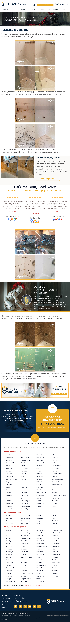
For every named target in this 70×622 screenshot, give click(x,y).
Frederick (24, 541)
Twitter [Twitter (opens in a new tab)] (25, 606)
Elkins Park (24, 530)
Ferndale (24, 455)
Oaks (38, 557)
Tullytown (55, 476)
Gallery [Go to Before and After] (32, 9)
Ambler (8, 533)
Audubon (9, 538)
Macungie (39, 523)
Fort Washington (26, 460)
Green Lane (25, 552)
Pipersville (39, 487)
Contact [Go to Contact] (66, 9)
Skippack (55, 535)
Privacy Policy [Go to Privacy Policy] (13, 615)
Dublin (8, 490)
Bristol (8, 466)
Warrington (55, 490)
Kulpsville (24, 581)
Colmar (8, 565)
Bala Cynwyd (10, 541)
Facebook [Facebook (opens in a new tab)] (20, 606)
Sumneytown (56, 546)
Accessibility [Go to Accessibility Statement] (4, 615)
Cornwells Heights (11, 479)
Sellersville (55, 455)
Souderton (55, 538)
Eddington (9, 495)
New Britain (40, 457)
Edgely (8, 498)
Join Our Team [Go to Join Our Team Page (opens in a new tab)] (20, 601)
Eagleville (9, 576)
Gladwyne (24, 546)
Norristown (39, 552)
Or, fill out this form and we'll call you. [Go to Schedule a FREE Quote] (52, 428)
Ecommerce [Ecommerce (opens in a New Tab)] (57, 615)
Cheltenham (10, 560)
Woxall (54, 568)
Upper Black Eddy (57, 479)
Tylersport (55, 552)
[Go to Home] (14, 4)
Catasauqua (25, 515)
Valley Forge (56, 554)
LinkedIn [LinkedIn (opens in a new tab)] (34, 606)
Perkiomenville (41, 565)
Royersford (40, 576)
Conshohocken (11, 568)
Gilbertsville (24, 544)
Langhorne (24, 495)
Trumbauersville (57, 474)
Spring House (56, 541)
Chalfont (9, 474)
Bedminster (9, 457)
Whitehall (55, 521)
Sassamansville (57, 530)
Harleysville (24, 560)
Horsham (24, 571)
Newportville (40, 463)
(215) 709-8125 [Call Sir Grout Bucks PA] (62, 4)
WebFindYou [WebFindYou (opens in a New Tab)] (65, 615)
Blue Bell (8, 544)
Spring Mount (56, 544)
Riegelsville (39, 506)
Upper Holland (56, 482)
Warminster (55, 487)
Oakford (39, 468)
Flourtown (24, 535)
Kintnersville (25, 490)
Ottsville (38, 471)
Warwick (54, 493)
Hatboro (24, 562)
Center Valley (25, 518)
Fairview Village (26, 533)
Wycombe (55, 501)
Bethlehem (9, 521)
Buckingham (10, 468)
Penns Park (40, 476)
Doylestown (9, 487)
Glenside (24, 549)
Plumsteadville (41, 490)
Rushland (39, 509)
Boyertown (9, 546)
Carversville (9, 471)
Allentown (9, 518)
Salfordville (40, 581)
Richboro (39, 501)
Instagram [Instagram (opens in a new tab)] (15, 606)
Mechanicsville (25, 506)
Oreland (39, 560)
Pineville (38, 484)
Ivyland (23, 484)
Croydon (9, 482)
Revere (38, 498)
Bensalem (9, 460)
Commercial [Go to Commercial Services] (20, 9)
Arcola (8, 535)
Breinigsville (9, 523)
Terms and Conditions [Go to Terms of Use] (24, 615)
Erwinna (8, 501)
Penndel (39, 474)
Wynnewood (56, 573)
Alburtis (8, 515)
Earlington (9, 579)
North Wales (40, 554)
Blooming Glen (10, 463)
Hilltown (23, 474)
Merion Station (41, 541)
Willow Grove (56, 562)
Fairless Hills (9, 503)
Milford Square (26, 509)
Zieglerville (55, 576)
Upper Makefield (57, 484)
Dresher (8, 573)
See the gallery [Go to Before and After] (48, 178)
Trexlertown (55, 518)
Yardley (54, 503)
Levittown (24, 498)
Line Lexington (25, 501)
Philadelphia (40, 482)
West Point (55, 560)
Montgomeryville (41, 546)
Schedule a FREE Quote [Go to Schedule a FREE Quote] (45, 5)
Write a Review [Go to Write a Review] (34, 5)
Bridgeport (9, 549)
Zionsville (54, 523)
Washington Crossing (59, 495)
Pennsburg (40, 562)
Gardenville (25, 468)
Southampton (56, 463)
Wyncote (55, 571)
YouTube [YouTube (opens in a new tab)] (29, 606)
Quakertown (40, 495)
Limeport (39, 521)
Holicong (24, 476)
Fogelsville (39, 518)
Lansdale (39, 533)
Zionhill (54, 506)
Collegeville (9, 562)
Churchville (9, 476)
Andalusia (9, 455)
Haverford (24, 568)
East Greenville (10, 581)
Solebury (54, 460)
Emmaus (39, 515)
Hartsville (24, 471)
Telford (54, 549)
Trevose (54, 471)
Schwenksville (56, 533)
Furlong (23, 466)
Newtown (39, 466)
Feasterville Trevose (12, 509)
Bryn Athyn (9, 552)
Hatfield (23, 565)
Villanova (55, 557)
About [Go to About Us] (42, 9)
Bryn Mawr (9, 554)
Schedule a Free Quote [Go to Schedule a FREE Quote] (59, 394)
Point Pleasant (41, 493)
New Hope (39, 460)
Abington (9, 530)
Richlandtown (40, 503)
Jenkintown (24, 576)
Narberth (39, 549)
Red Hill (38, 573)
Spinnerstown (56, 466)
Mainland (39, 538)
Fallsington (9, 506)
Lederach (39, 535)
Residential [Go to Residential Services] (7, 9)
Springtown (55, 468)
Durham (8, 493)
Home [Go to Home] (4, 595)
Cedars (8, 557)
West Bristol (55, 498)
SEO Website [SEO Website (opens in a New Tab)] (50, 615)
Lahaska (24, 493)
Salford (38, 579)
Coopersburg (25, 521)
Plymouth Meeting (42, 568)
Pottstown (39, 571)
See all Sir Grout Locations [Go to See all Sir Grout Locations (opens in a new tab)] (33, 586)
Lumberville (24, 503)
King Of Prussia (26, 579)
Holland (23, 479)
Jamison (24, 487)
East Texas (24, 523)
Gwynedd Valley (26, 557)
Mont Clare (40, 544)
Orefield (54, 515)
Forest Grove (25, 457)
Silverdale (55, 457)
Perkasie (39, 479)
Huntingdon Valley (27, 573)
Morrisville (39, 455)
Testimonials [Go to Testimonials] (53, 9)
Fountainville (25, 463)
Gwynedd (24, 554)
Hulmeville (24, 482)
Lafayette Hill (40, 530)
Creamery (9, 571)
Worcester (55, 565)
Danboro (9, 484)
